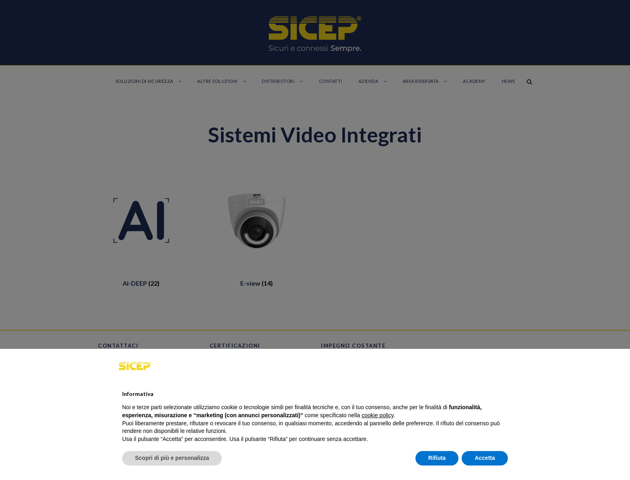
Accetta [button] (485, 458)
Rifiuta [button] (437, 458)
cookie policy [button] (377, 415)
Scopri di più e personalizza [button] (172, 458)
